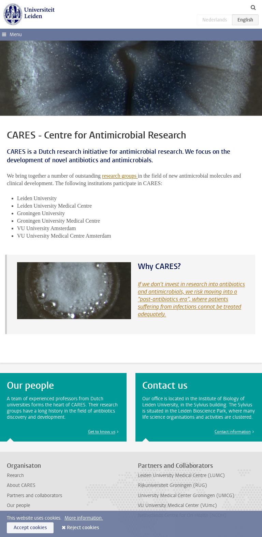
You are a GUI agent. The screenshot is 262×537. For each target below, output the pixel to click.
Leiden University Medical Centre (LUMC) (181, 475)
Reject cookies (83, 527)
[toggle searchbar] (253, 7)
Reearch (15, 475)
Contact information (233, 431)
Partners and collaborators (34, 495)
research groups (120, 176)
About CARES (21, 485)
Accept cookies (30, 527)
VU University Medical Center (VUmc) (177, 505)
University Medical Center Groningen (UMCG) (186, 495)
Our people (18, 505)
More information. (83, 518)
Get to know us (101, 431)
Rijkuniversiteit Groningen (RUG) (172, 485)
